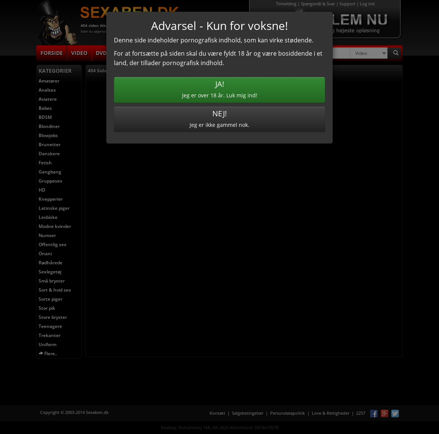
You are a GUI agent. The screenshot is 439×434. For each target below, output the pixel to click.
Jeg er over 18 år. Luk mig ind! (219, 89)
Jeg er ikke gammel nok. (219, 118)
